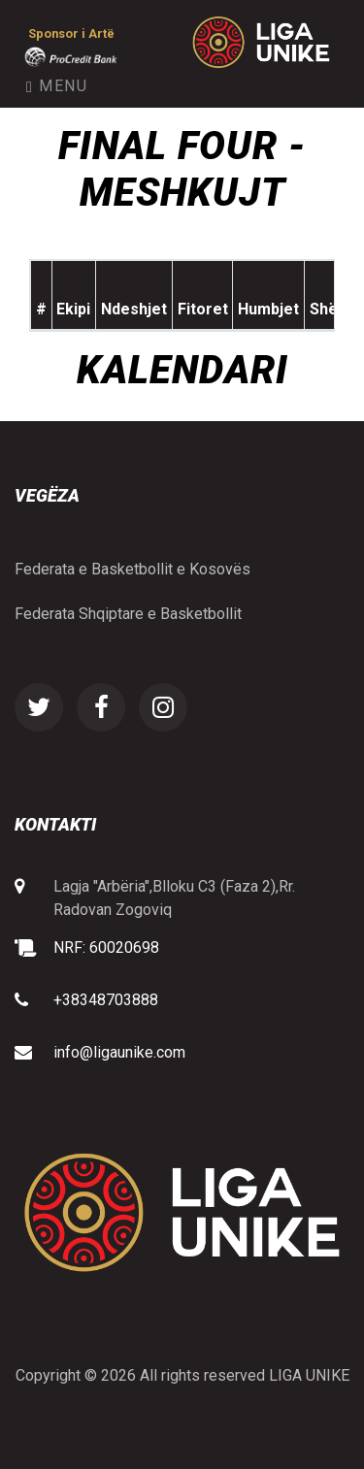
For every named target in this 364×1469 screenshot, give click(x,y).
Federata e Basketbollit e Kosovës (132, 569)
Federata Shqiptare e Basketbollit (128, 613)
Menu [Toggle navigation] (56, 86)
